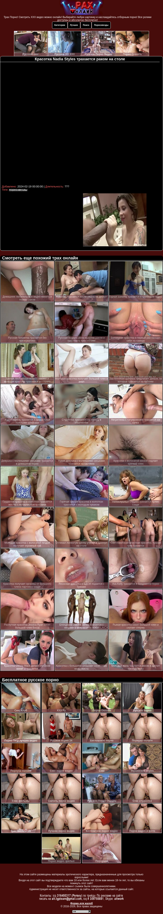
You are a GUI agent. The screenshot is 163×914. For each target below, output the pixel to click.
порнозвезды (18, 189)
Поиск (86, 25)
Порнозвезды (101, 25)
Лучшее (74, 25)
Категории (59, 25)
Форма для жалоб (81, 903)
